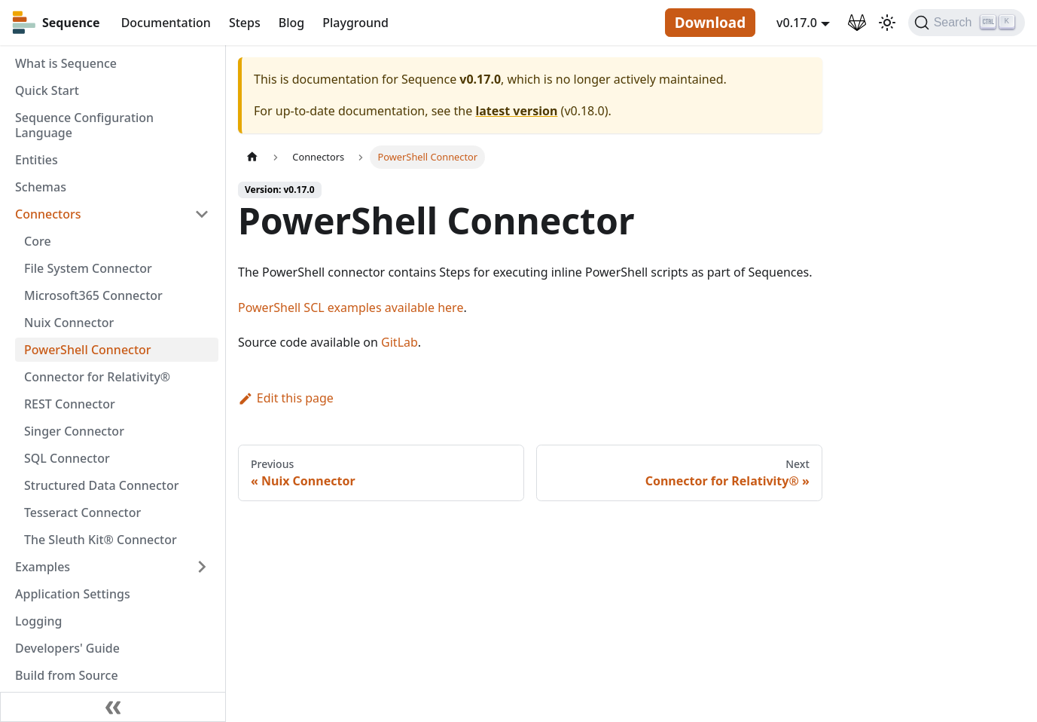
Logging (38, 621)
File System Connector (88, 268)
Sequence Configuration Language (84, 125)
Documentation (166, 22)
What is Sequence (66, 63)
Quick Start (47, 90)
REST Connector (69, 404)
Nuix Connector (69, 322)
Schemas (40, 187)
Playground (355, 22)
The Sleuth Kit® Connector (100, 539)
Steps (245, 22)
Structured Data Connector (101, 485)
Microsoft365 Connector (93, 295)
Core (37, 241)
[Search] (966, 22)
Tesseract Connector (82, 512)
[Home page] (252, 157)
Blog (291, 22)
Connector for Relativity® (97, 377)
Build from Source (66, 675)
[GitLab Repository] (857, 23)
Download (710, 22)
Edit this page (286, 398)
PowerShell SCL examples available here (350, 307)
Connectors (48, 214)
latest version (516, 110)
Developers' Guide (67, 648)
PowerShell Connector (87, 349)
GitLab (399, 342)
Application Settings (72, 594)
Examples (42, 566)
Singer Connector (74, 431)
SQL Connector (67, 458)
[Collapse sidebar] (113, 707)
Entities (36, 159)
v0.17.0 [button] (796, 22)
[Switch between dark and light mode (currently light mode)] (887, 23)
